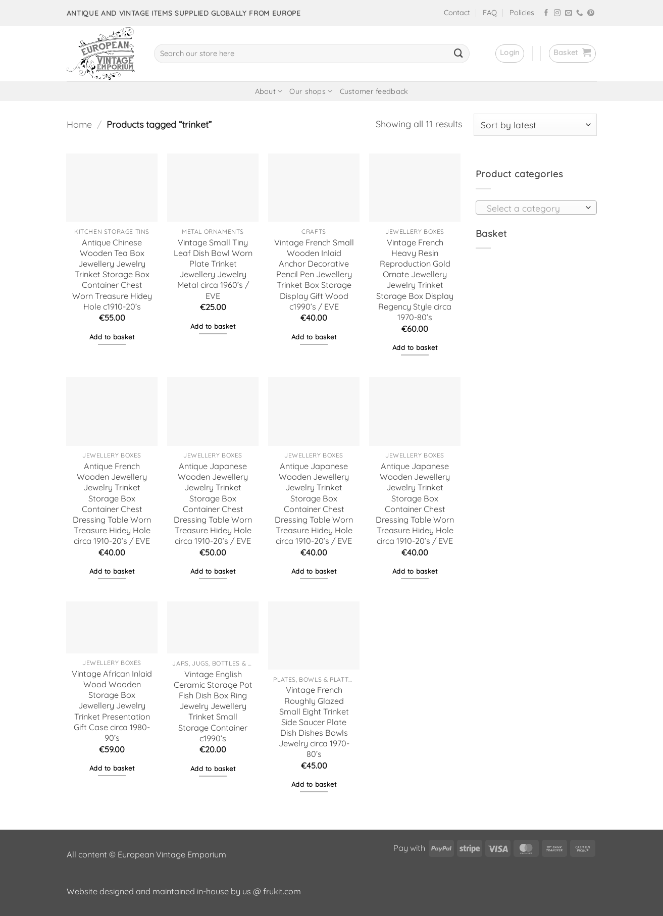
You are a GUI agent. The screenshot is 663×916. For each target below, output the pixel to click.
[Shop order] (535, 125)
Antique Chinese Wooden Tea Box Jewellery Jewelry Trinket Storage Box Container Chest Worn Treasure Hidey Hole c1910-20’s (112, 274)
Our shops (310, 91)
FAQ (490, 12)
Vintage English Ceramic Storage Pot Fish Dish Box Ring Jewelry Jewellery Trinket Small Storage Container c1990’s (213, 706)
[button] (509, 53)
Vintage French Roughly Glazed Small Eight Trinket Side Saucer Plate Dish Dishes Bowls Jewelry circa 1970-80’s (314, 722)
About (269, 91)
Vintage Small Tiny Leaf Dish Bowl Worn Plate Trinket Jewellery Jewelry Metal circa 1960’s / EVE (213, 269)
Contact (457, 12)
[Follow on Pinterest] (590, 13)
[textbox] (533, 208)
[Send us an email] (568, 13)
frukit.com (282, 891)
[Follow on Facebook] (546, 13)
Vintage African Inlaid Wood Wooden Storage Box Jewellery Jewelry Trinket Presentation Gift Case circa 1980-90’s (112, 706)
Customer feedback (374, 91)
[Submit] (458, 53)
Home (79, 124)
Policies (521, 12)
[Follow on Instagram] (557, 13)
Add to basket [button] (111, 337)
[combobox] (536, 207)
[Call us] (579, 13)
